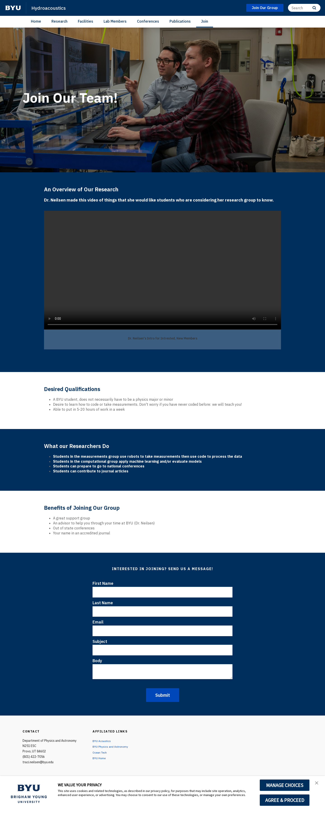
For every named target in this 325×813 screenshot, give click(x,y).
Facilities (85, 21)
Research (59, 21)
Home (36, 21)
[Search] (304, 8)
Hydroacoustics (50, 7)
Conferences (148, 21)
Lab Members (115, 21)
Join (204, 21)
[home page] (13, 8)
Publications (180, 21)
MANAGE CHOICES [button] (284, 785)
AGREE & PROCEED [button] (284, 800)
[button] (317, 784)
